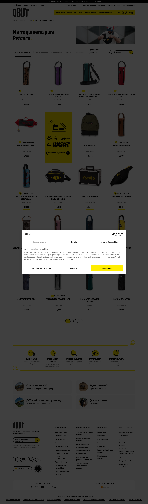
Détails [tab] (74, 242)
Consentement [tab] (39, 242)
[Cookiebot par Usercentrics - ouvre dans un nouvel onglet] (113, 234)
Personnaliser (74, 268)
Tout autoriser (107, 268)
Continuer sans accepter (41, 268)
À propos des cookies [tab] (109, 242)
